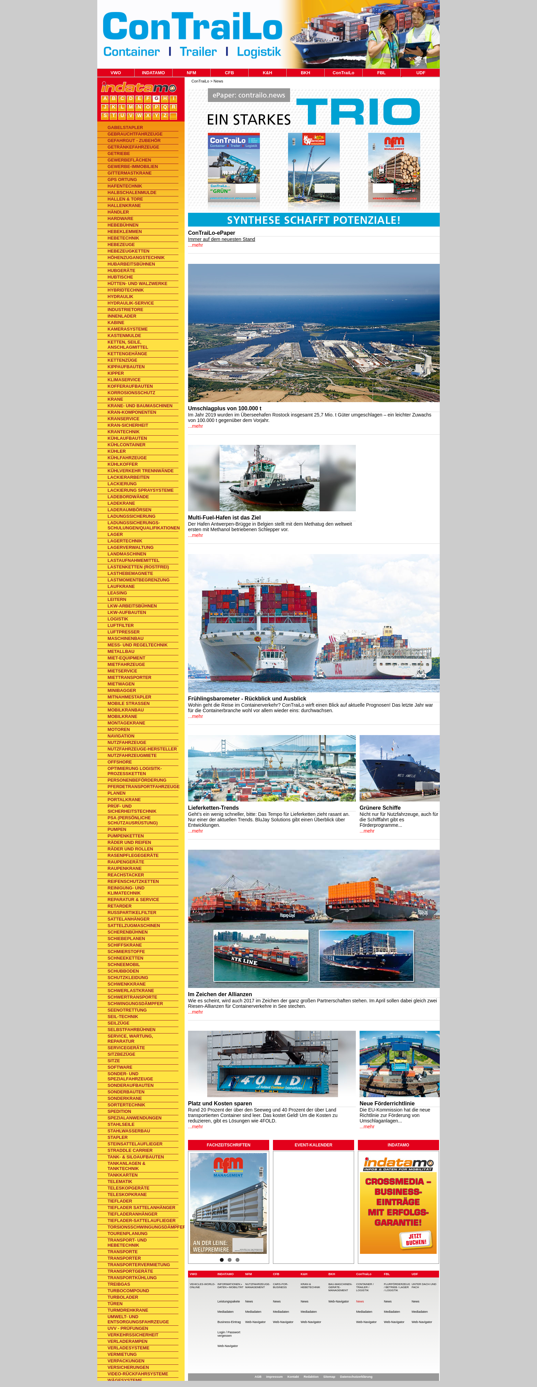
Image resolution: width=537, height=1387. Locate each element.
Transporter (124, 1258)
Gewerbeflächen (129, 160)
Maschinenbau (125, 638)
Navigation (121, 736)
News (218, 81)
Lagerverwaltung (130, 547)
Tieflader (120, 1201)
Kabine (116, 322)
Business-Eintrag (229, 1322)
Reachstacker (126, 874)
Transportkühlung (132, 1277)
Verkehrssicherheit (133, 1334)
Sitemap (329, 1376)
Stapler (118, 1137)
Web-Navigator (227, 1346)
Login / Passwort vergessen (228, 1334)
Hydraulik (120, 296)
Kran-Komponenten (132, 412)
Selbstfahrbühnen (131, 1029)
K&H (267, 72)
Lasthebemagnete (130, 573)
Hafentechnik (125, 186)
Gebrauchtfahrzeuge (135, 134)
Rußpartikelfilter (132, 912)
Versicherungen (128, 1367)
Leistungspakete (228, 1301)
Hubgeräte (121, 270)
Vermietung (122, 1354)
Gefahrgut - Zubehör (134, 140)
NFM (191, 72)
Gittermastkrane (130, 173)
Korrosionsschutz (131, 392)
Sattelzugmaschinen (134, 925)
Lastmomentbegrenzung (139, 579)
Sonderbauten (126, 1091)
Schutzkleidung (128, 977)
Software (120, 1067)
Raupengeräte (126, 861)
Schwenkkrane (127, 984)
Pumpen (117, 829)
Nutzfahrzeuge (127, 742)
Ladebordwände (128, 496)
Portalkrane (124, 799)
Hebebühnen (123, 225)
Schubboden (123, 971)
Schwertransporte (132, 997)
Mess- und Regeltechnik (137, 644)
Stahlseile (121, 1124)
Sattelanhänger (129, 919)
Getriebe (119, 153)
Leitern (117, 599)
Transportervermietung (139, 1264)
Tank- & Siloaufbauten (136, 1156)
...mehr (195, 245)
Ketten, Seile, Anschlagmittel (128, 344)
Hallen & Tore (125, 199)
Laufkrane (121, 586)
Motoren (119, 729)
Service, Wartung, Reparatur (130, 1038)
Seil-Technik (123, 1016)
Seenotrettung (127, 1010)
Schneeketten (125, 958)
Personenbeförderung (137, 780)
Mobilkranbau (126, 709)
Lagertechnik (125, 540)
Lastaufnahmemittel (134, 560)
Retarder (120, 906)
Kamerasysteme (128, 329)
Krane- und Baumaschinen (140, 405)
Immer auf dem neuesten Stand (221, 239)
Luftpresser (124, 631)
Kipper (116, 373)
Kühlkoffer (123, 464)
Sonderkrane (125, 1098)
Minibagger (122, 690)
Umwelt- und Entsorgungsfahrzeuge (138, 1319)
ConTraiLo (343, 72)
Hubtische (120, 277)
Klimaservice (124, 379)
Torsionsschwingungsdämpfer (143, 1227)
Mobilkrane (122, 716)
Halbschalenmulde (132, 192)
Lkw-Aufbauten (127, 612)
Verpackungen (126, 1360)
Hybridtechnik (126, 290)
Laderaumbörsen (129, 509)
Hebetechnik (123, 238)
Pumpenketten (126, 835)
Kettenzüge (122, 360)
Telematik (120, 1181)
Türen (115, 1303)
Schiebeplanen (126, 938)
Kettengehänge (127, 353)
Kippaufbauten (126, 366)
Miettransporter (129, 677)
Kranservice (123, 418)
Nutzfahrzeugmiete (132, 755)
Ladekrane (121, 503)
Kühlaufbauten (127, 438)
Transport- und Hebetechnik (127, 1242)
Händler (118, 212)
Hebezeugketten (128, 251)
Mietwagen (121, 683)
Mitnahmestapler (129, 696)
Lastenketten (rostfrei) (138, 566)
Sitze (114, 1060)
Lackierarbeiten (128, 477)
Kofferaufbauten (130, 386)
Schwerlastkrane (131, 990)
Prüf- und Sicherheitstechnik (132, 809)
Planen (117, 793)
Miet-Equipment (126, 657)
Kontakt (293, 1376)
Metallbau (121, 651)
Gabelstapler (125, 127)
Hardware (120, 218)
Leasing (117, 592)
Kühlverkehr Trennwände (141, 470)
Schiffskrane (125, 945)
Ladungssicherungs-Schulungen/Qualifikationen (143, 525)
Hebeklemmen (125, 231)
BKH (305, 72)
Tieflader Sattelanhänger (141, 1207)
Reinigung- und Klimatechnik (126, 890)
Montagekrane (126, 722)
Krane (115, 399)
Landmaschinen (127, 553)
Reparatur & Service (133, 899)
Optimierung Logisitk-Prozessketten (135, 771)
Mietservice (122, 670)
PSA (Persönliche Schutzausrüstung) (133, 820)
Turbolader (123, 1297)
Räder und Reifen (129, 842)
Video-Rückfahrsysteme (138, 1373)
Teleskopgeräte (128, 1188)
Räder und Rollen (130, 848)
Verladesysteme (128, 1347)
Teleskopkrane (127, 1194)
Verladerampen (128, 1341)
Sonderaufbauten (130, 1085)
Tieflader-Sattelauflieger (142, 1220)
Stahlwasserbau (129, 1130)
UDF (420, 72)
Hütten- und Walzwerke (137, 283)
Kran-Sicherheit (128, 425)
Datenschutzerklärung (356, 1376)
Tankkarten (123, 1175)
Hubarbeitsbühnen (131, 264)
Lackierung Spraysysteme (141, 490)
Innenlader (122, 316)
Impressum (274, 1376)
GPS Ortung (122, 179)
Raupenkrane (125, 868)
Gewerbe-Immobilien (133, 166)
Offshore (120, 762)
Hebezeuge (121, 244)
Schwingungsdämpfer (135, 1003)
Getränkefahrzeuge (133, 147)
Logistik (118, 618)
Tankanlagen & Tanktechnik (127, 1166)
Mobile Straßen (129, 703)
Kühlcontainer (127, 444)
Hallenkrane (124, 205)
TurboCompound (128, 1290)
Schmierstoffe (126, 951)
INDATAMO (153, 72)
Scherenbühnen (128, 932)
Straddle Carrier (130, 1150)
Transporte (123, 1251)
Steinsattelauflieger (135, 1143)
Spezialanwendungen (135, 1117)
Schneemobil (124, 964)
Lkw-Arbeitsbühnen (132, 605)
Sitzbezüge (121, 1054)
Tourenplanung (128, 1233)
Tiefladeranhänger (133, 1214)
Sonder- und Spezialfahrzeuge (130, 1076)
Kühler (117, 451)
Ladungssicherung (131, 516)
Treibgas (119, 1284)
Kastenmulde (124, 335)
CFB (229, 72)
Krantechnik (124, 431)
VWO (116, 72)
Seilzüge (118, 1023)
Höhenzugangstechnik (136, 257)
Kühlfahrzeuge (127, 457)
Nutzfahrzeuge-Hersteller (142, 749)
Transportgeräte (130, 1271)
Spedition (119, 1111)
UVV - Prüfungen (128, 1328)
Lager (115, 534)
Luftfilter (121, 625)
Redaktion (311, 1376)
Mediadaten (225, 1311)
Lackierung (122, 483)
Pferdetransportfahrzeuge (143, 786)
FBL (381, 72)
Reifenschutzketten (133, 881)
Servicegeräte (126, 1047)
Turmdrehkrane (128, 1310)
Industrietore (125, 309)
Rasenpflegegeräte (133, 855)
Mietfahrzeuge (126, 664)
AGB (257, 1376)
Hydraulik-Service (131, 303)
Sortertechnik (126, 1104)
